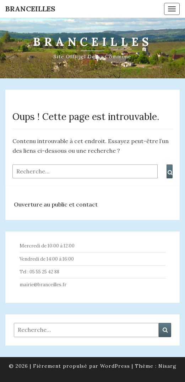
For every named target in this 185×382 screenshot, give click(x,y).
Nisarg (167, 366)
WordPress (115, 366)
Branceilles (30, 8)
